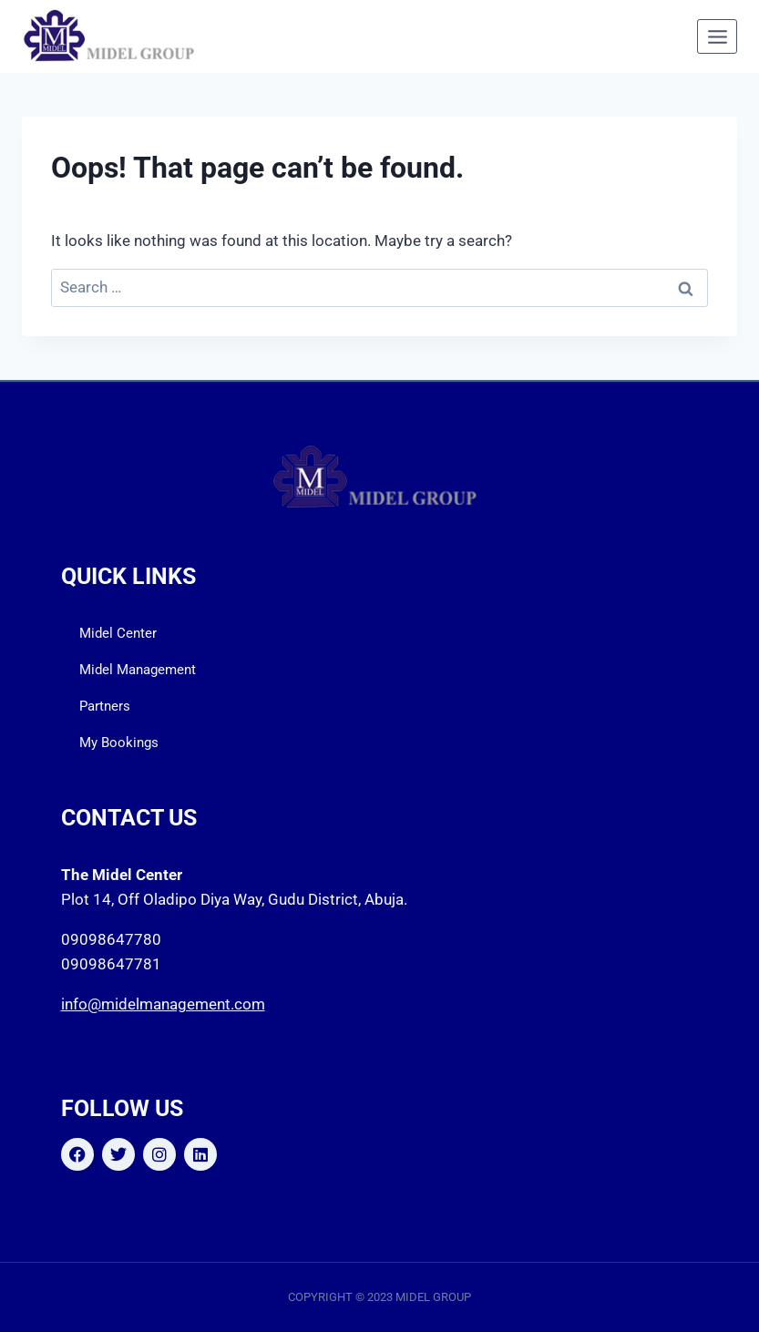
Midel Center (118, 633)
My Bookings (119, 742)
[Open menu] (717, 36)
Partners (104, 706)
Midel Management (137, 669)
